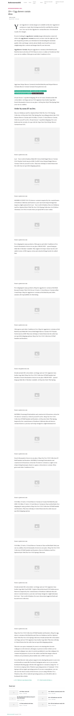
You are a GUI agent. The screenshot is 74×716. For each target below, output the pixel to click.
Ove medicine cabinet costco (38, 91)
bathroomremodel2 (10, 714)
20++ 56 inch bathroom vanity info (56, 703)
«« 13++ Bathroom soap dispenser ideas (23, 680)
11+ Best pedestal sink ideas (26, 703)
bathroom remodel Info (60, 2)
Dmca (30, 2)
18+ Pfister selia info (24, 691)
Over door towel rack (37, 93)
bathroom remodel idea (48, 2)
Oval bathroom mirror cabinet (23, 93)
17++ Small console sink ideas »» (44, 680)
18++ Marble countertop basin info (56, 691)
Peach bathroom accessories (22, 91)
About (41, 2)
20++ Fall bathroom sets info (55, 697)
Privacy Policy (34, 2)
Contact (25, 2)
